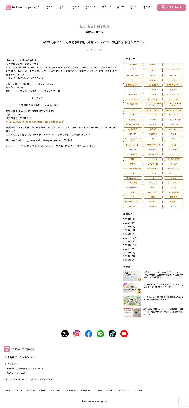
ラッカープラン (153, 99)
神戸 (132, 197)
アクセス (133, 7)
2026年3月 (129, 226)
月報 (132, 110)
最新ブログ (106, 7)
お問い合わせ (171, 7)
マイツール (153, 159)
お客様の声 (153, 149)
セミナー (173, 154)
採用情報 (147, 7)
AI (173, 64)
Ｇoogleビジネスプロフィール (153, 104)
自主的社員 (153, 134)
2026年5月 (129, 219)
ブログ (153, 187)
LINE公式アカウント (153, 145)
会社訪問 (173, 89)
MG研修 (76, 7)
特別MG (133, 164)
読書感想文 (133, 119)
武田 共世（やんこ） (132, 202)
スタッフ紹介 (90, 7)
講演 (153, 138)
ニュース (132, 89)
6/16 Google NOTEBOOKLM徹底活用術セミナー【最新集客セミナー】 (163, 298)
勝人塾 (153, 75)
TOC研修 (153, 119)
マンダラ (132, 173)
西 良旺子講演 (132, 104)
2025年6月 (129, 259)
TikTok (153, 80)
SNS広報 (63, 7)
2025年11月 (130, 241)
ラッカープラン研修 (173, 69)
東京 (153, 197)
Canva (173, 80)
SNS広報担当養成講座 (132, 168)
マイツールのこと (173, 129)
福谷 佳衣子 (153, 202)
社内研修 (132, 134)
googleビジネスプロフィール (174, 104)
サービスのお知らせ (132, 99)
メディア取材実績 (173, 192)
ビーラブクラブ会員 (173, 119)
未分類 (173, 206)
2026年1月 (129, 233)
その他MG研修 (153, 164)
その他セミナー (132, 178)
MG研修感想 (132, 129)
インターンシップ (153, 110)
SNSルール (173, 124)
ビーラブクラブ (173, 183)
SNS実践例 (173, 149)
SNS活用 (153, 129)
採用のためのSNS (173, 94)
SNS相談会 (132, 183)
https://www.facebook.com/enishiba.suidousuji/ (35, 121)
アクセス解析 (132, 154)
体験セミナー (153, 168)
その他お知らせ (132, 187)
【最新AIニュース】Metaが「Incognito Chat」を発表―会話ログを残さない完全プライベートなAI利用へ (163, 274)
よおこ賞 (153, 124)
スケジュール (153, 183)
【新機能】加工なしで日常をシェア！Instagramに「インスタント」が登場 (163, 285)
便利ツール (133, 94)
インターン (133, 69)
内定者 (173, 134)
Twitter (132, 115)
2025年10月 (130, 245)
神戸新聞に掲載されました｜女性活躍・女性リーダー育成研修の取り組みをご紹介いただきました (163, 311)
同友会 (173, 145)
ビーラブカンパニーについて (153, 70)
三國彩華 (153, 89)
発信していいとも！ (132, 145)
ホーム (37, 7)
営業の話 (132, 149)
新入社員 (153, 206)
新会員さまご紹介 (132, 124)
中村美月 (173, 75)
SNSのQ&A (173, 99)
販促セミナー (153, 192)
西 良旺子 (173, 197)
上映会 (173, 178)
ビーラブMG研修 (173, 159)
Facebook (153, 115)
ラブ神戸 (173, 187)
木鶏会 (173, 138)
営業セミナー (173, 173)
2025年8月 (129, 252)
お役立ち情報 (153, 154)
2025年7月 (129, 256)
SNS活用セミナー (173, 168)
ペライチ (153, 94)
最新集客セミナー (132, 85)
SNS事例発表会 (133, 75)
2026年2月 (129, 230)
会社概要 (120, 7)
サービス (49, 7)
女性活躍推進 (153, 85)
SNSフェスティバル (173, 110)
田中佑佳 (132, 206)
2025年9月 (129, 248)
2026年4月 (129, 222)
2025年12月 (130, 237)
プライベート (132, 64)
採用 (132, 192)
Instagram (173, 115)
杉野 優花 (173, 202)
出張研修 (153, 64)
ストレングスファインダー (132, 139)
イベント (153, 178)
